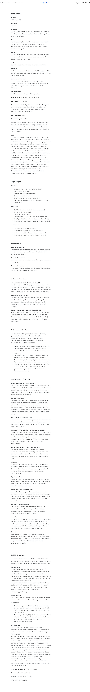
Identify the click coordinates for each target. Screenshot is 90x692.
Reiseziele (84, 3)
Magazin (78, 3)
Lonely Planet (45, 3)
